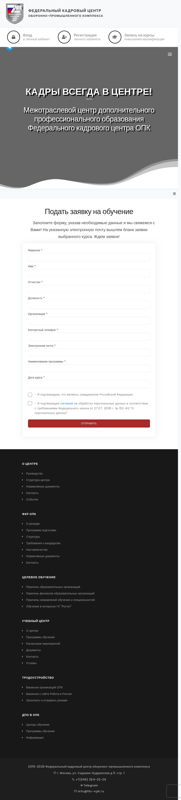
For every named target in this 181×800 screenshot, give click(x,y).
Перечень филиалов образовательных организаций (60, 593)
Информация (35, 738)
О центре (32, 631)
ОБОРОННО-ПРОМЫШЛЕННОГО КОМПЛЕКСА (65, 16)
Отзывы (31, 663)
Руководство (34, 473)
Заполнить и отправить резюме (46, 700)
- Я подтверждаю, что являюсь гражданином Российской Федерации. (84, 395)
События (32, 499)
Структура (33, 537)
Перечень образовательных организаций (53, 587)
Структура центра (38, 480)
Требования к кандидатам (43, 543)
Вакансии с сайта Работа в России (49, 694)
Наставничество (37, 550)
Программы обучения (40, 637)
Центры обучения (37, 725)
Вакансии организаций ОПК (44, 687)
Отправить (89, 423)
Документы (33, 650)
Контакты (32, 493)
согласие (67, 403)
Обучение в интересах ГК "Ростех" (49, 606)
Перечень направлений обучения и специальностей (60, 600)
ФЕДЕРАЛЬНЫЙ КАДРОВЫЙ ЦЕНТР (64, 10)
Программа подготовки (41, 530)
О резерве (33, 524)
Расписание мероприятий (43, 644)
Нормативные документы (43, 486)
